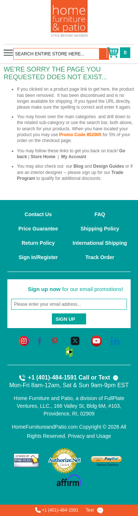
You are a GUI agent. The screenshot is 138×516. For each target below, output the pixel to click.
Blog (79, 166)
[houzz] (69, 351)
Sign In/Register (38, 257)
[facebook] (40, 340)
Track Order (99, 257)
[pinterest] (54, 340)
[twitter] (75, 340)
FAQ (100, 214)
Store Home (43, 156)
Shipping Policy (100, 229)
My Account (73, 156)
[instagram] (23, 340)
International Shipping (99, 243)
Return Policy (38, 243)
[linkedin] (115, 340)
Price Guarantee (38, 229)
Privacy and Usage (89, 436)
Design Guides (108, 166)
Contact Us (38, 214)
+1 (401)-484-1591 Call (54, 378)
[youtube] (96, 340)
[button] (104, 54)
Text (108, 378)
